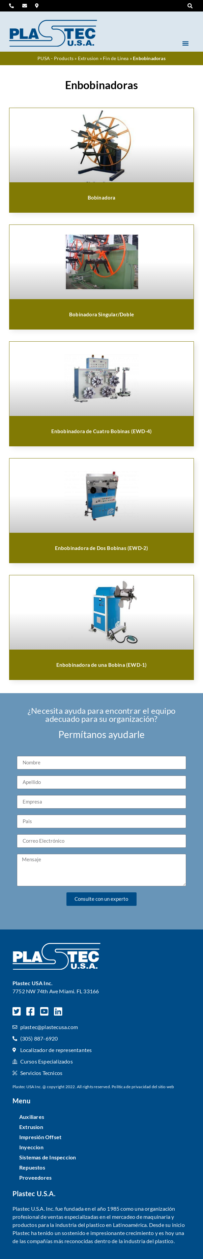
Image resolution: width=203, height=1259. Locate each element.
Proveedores (35, 1177)
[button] (190, 6)
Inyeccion (31, 1147)
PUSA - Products (55, 58)
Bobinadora (102, 197)
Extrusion (88, 58)
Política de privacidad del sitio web (143, 1086)
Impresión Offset (40, 1137)
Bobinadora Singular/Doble (101, 314)
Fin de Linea (115, 58)
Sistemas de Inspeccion (47, 1157)
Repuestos (32, 1167)
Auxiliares (31, 1116)
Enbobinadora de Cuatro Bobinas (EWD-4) (101, 431)
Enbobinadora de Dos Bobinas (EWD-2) (101, 548)
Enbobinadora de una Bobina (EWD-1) (101, 665)
